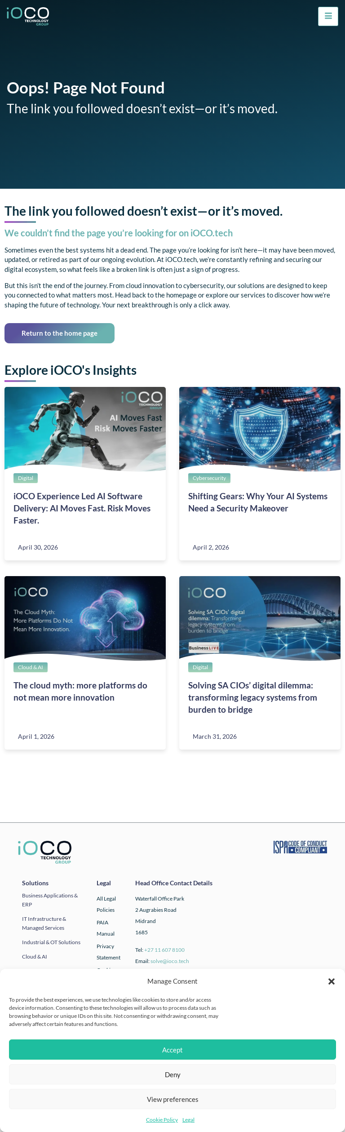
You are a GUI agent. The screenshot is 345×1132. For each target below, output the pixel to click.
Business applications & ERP (50, 900)
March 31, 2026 (215, 736)
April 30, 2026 (38, 547)
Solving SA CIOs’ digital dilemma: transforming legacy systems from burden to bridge (252, 697)
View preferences (173, 1099)
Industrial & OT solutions (51, 942)
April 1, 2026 (36, 736)
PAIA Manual (106, 928)
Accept (172, 1050)
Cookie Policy (162, 1119)
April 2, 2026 (211, 547)
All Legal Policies (106, 904)
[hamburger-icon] (328, 16)
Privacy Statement (108, 952)
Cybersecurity (209, 478)
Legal (188, 1119)
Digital (25, 478)
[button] (331, 981)
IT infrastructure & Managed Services (44, 923)
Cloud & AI (30, 667)
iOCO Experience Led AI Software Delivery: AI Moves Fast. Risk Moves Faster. (81, 508)
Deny (173, 1074)
